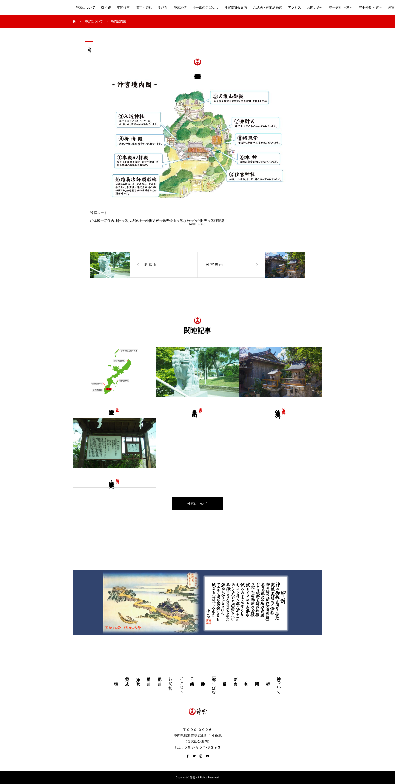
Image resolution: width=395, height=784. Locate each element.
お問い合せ (315, 7)
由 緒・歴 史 (111, 477)
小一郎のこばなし (205, 7)
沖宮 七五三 (138, 677)
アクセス (294, 7)
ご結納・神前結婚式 (267, 7)
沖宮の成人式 (127, 677)
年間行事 (123, 7)
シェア (201, 224)
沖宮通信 (180, 7)
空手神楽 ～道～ (370, 7)
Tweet (191, 224)
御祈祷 (106, 7)
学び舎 (163, 7)
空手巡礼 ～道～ (341, 7)
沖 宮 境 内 (89, 46)
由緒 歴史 (117, 476)
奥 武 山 (201, 406)
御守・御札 (144, 7)
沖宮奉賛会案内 (235, 7)
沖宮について (85, 7)
